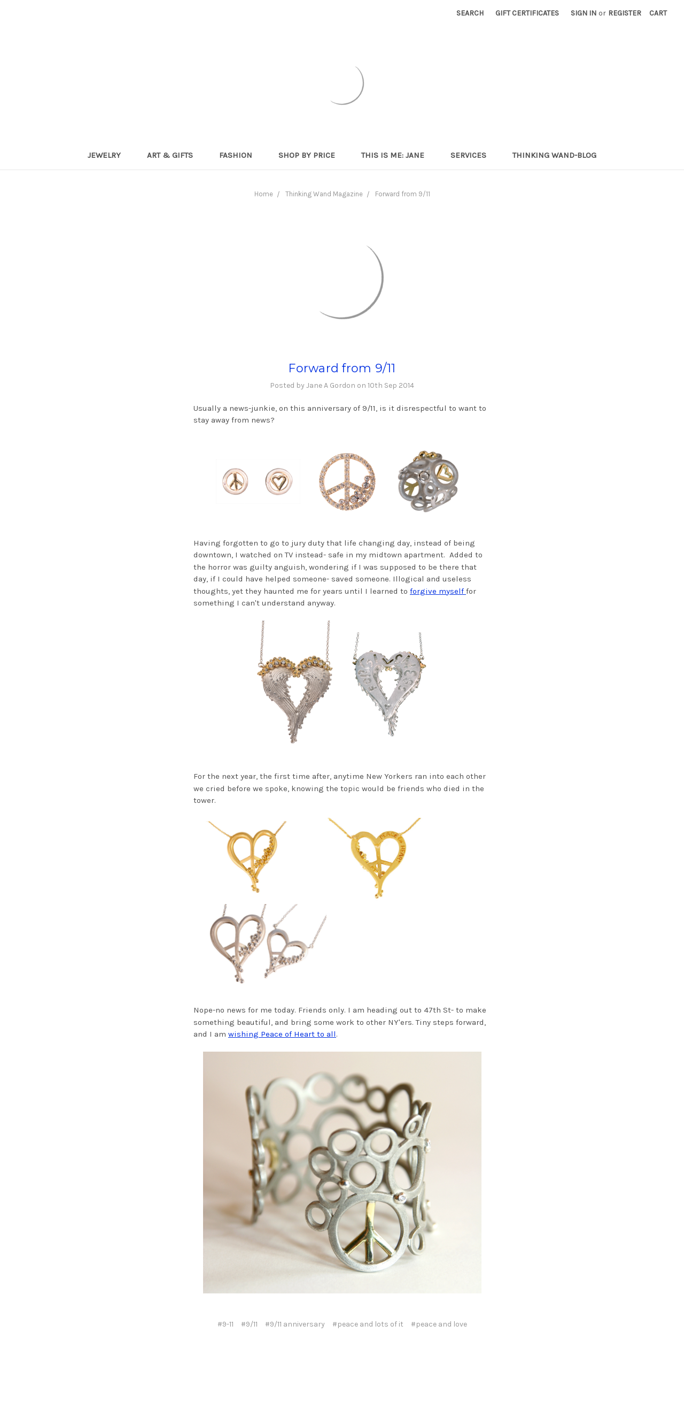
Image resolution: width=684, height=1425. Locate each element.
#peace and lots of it (367, 1324)
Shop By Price (311, 155)
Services (472, 155)
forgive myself (438, 591)
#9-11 (225, 1324)
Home (263, 194)
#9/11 (249, 1324)
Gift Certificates (527, 13)
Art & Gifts (174, 155)
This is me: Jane (397, 155)
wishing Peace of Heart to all (282, 1034)
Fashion (240, 155)
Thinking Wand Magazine (324, 194)
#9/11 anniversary (295, 1324)
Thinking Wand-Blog (554, 155)
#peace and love (439, 1324)
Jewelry (109, 155)
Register (624, 13)
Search (470, 13)
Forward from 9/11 (402, 194)
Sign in (583, 13)
